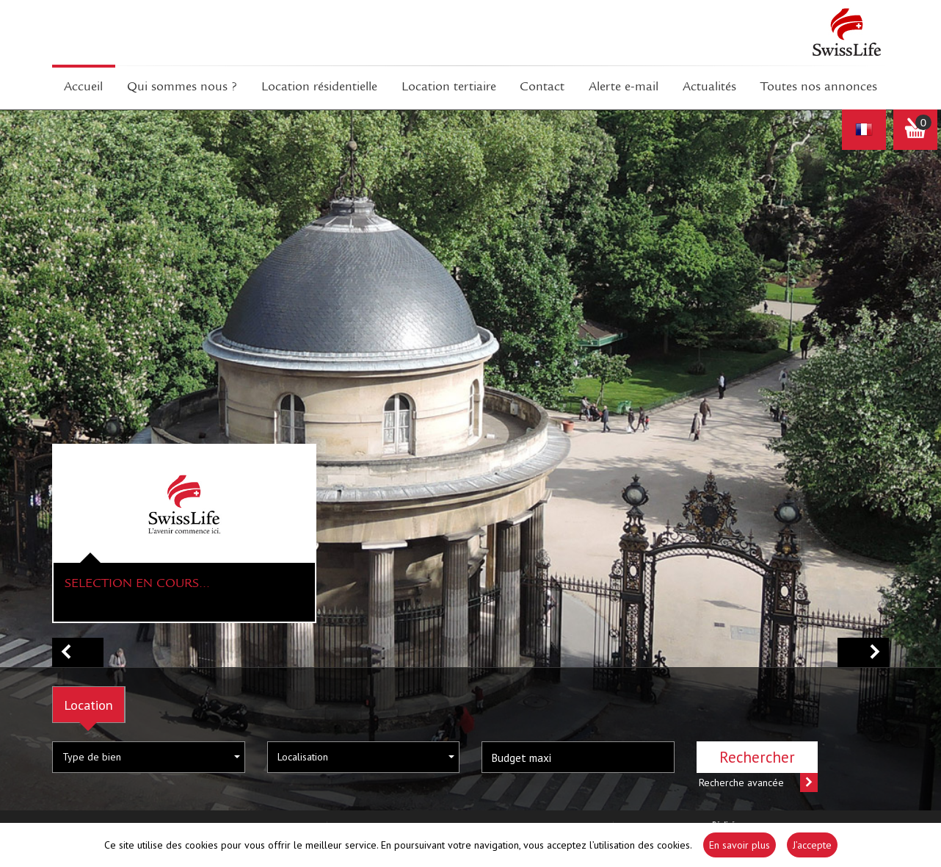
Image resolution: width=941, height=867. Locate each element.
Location (88, 704)
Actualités (709, 87)
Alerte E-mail (623, 87)
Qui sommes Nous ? (182, 87)
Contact (542, 87)
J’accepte (812, 845)
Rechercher (757, 757)
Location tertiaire (449, 87)
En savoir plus (739, 845)
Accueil (83, 87)
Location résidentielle (319, 87)
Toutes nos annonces (818, 87)
